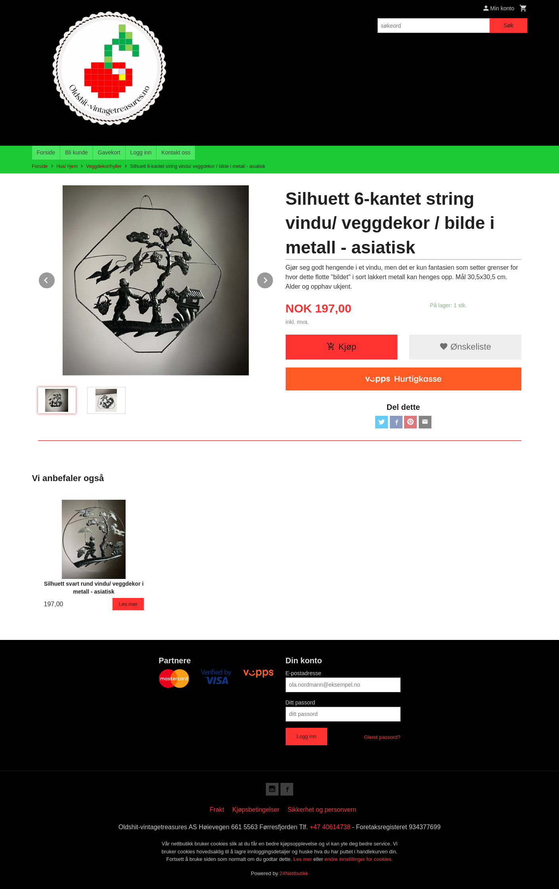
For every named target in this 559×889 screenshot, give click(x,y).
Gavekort (109, 152)
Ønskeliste (465, 347)
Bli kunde (76, 152)
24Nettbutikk (294, 873)
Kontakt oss (175, 152)
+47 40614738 (330, 827)
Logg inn (141, 152)
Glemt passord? (382, 737)
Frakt (217, 809)
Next (273, 279)
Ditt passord (300, 702)
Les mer (304, 859)
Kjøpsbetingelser (255, 809)
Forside (46, 152)
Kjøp (341, 347)
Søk (508, 25)
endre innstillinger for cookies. (358, 859)
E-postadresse (303, 673)
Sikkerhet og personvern (322, 809)
